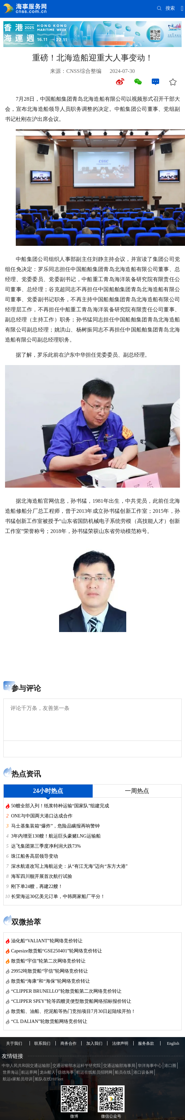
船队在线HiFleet (49, 1079)
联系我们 (42, 1043)
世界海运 (11, 1072)
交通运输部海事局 (119, 1065)
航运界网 (29, 1072)
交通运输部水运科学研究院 (76, 1065)
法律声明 (120, 1043)
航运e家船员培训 (18, 1079)
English (173, 1043)
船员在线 (123, 1072)
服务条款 (146, 1043)
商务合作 (68, 1043)
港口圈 (170, 1065)
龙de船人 (47, 1072)
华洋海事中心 (150, 1065)
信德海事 (66, 1072)
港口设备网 (143, 1072)
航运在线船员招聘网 (94, 1072)
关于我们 (14, 1043)
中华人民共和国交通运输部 (26, 1065)
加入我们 (94, 1043)
